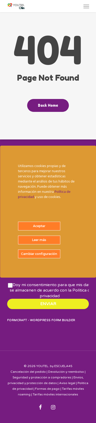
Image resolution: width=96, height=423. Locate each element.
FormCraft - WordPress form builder (41, 320)
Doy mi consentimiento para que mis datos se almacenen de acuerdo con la (52, 290)
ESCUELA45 (63, 366)
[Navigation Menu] (86, 6)
